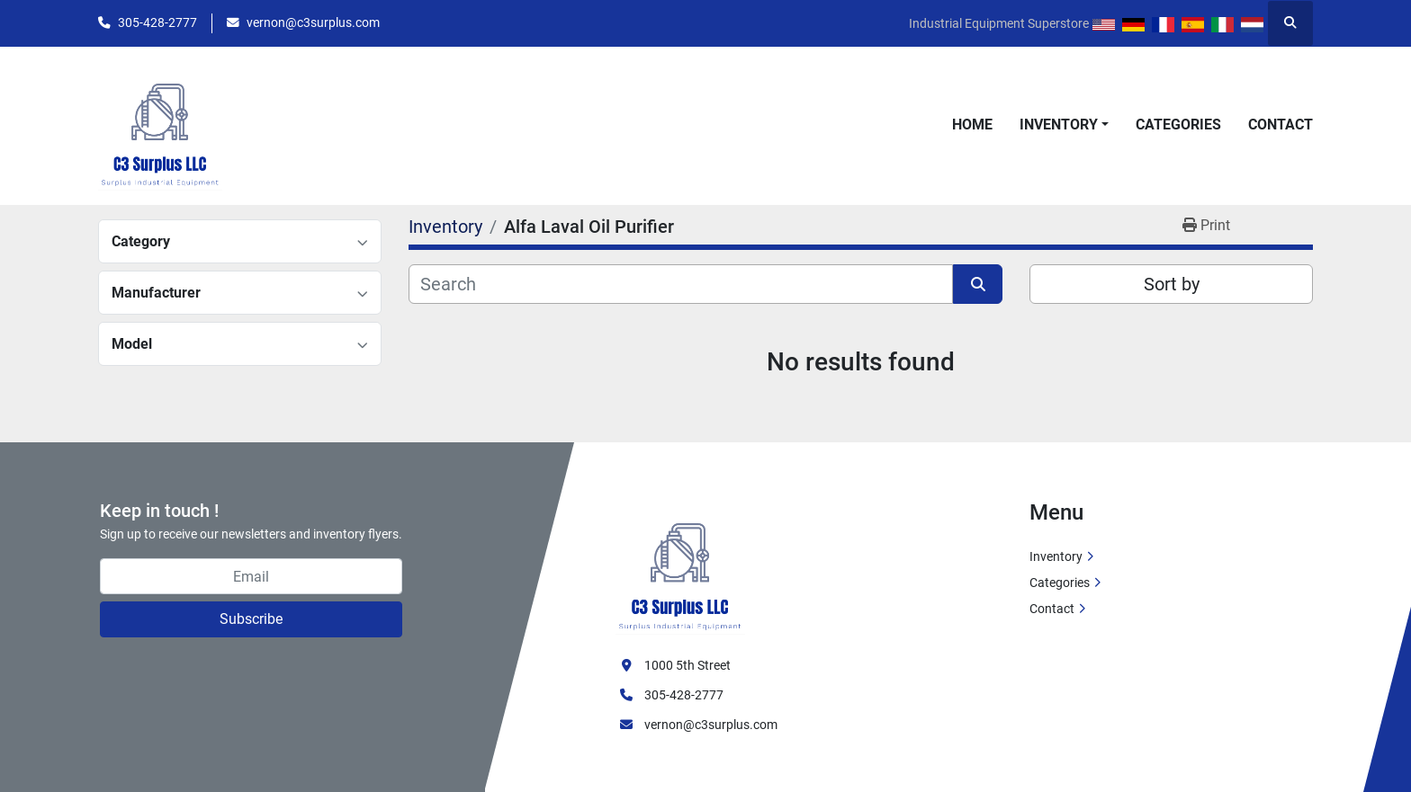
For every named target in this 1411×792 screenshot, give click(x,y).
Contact (1280, 124)
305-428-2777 (157, 22)
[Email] (251, 576)
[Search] (681, 284)
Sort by (1172, 284)
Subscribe (251, 618)
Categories (1178, 124)
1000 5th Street (687, 665)
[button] (1064, 125)
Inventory (1059, 124)
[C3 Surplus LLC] (680, 566)
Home (972, 124)
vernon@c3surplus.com (313, 22)
